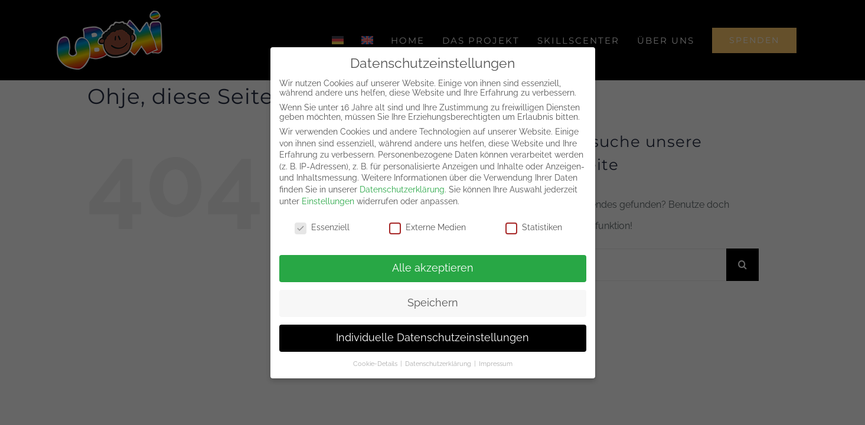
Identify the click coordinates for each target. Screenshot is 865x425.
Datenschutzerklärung (402, 189)
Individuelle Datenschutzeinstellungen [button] (432, 338)
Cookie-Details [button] (376, 363)
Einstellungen (328, 201)
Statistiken (533, 227)
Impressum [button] (496, 363)
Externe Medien (427, 227)
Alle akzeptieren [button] (433, 268)
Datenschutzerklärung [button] (439, 363)
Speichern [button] (432, 303)
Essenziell (322, 227)
